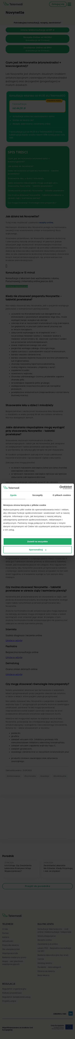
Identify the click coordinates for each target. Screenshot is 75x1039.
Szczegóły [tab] (37, 495)
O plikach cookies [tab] (62, 495)
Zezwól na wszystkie (37, 541)
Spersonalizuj (37, 549)
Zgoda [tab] (13, 495)
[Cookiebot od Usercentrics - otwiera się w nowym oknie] (59, 487)
